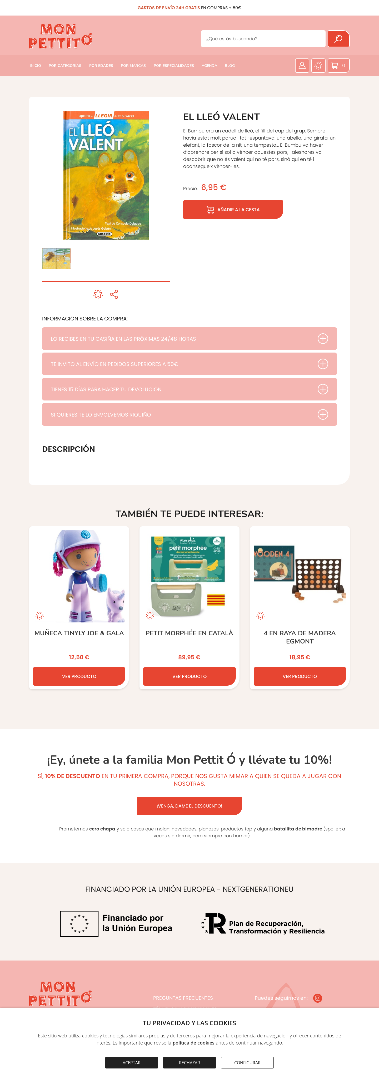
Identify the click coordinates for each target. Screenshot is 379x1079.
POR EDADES (101, 65)
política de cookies (194, 1043)
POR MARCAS (133, 65)
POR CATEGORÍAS (65, 65)
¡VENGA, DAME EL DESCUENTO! (189, 806)
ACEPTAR (132, 1063)
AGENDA (209, 65)
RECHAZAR (189, 1063)
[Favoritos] (318, 65)
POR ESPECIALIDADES (174, 65)
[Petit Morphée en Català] (189, 607)
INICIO (35, 65)
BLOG (230, 65)
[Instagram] (317, 998)
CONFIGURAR (247, 1063)
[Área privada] (302, 65)
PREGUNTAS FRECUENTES (183, 998)
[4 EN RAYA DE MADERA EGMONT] (300, 607)
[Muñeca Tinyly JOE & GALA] (79, 607)
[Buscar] (339, 38)
